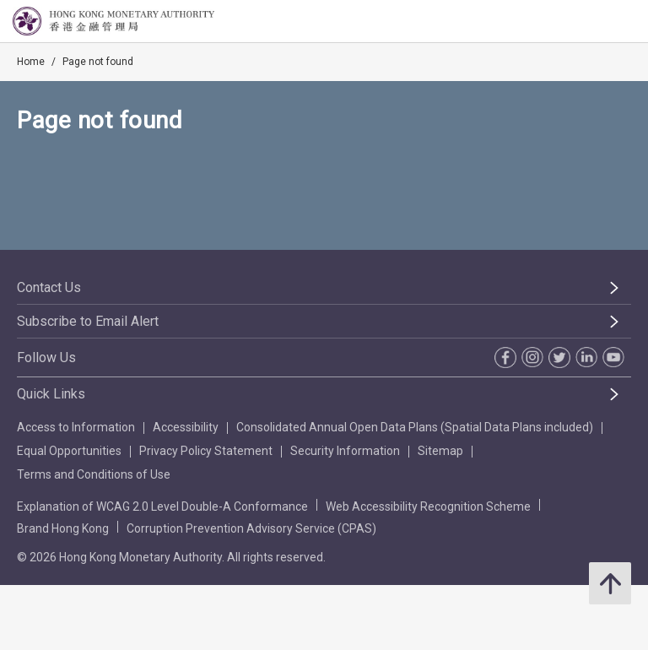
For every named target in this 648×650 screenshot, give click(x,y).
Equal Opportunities (69, 451)
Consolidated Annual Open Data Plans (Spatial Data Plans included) (414, 427)
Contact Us (49, 287)
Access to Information (76, 427)
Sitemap (440, 451)
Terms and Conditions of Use (93, 474)
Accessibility (186, 427)
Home (31, 62)
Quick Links (51, 394)
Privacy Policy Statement (206, 451)
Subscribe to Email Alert (88, 321)
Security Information (345, 451)
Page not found (97, 62)
